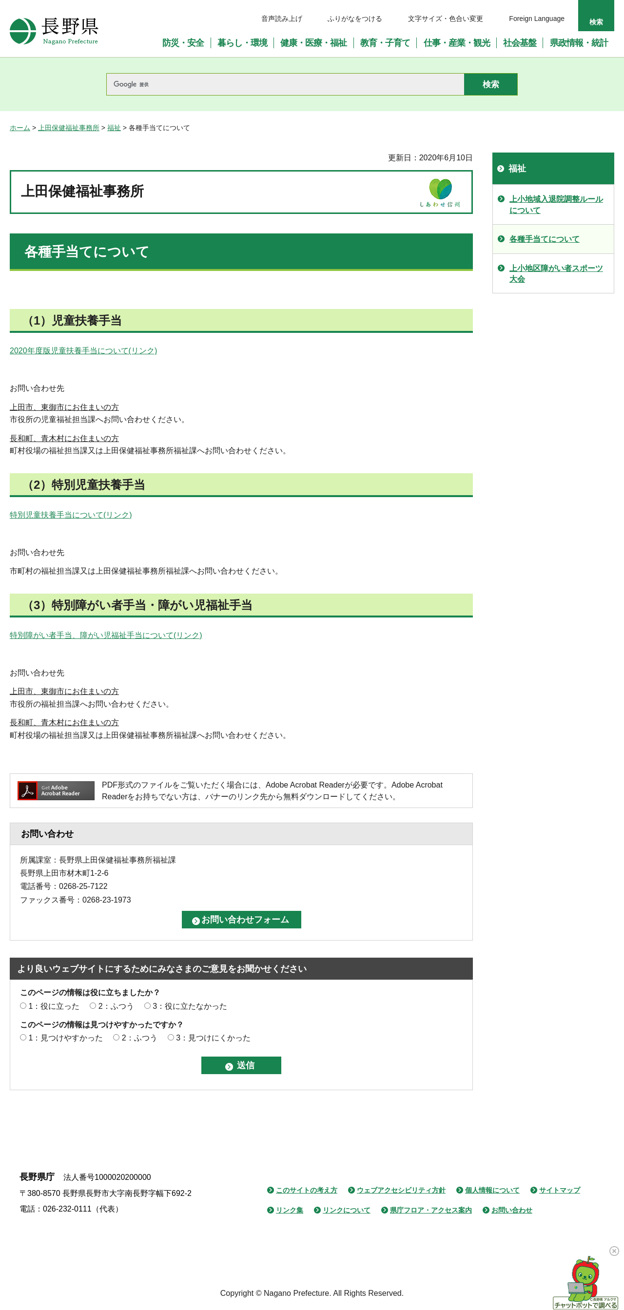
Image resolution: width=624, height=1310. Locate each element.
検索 (596, 22)
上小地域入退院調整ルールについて (556, 204)
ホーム (20, 128)
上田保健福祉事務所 (68, 128)
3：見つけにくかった (213, 1038)
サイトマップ (559, 1190)
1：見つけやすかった (65, 1038)
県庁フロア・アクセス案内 (431, 1210)
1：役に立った (53, 1006)
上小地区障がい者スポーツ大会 (556, 273)
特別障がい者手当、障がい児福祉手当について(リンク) (106, 635)
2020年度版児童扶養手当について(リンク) (83, 351)
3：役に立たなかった (190, 1006)
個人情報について (492, 1190)
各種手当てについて (544, 239)
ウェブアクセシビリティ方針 (401, 1190)
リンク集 (289, 1210)
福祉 (114, 128)
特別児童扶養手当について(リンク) (71, 515)
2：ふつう (116, 1006)
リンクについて (346, 1210)
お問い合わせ (511, 1210)
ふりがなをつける (355, 18)
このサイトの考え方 (306, 1190)
